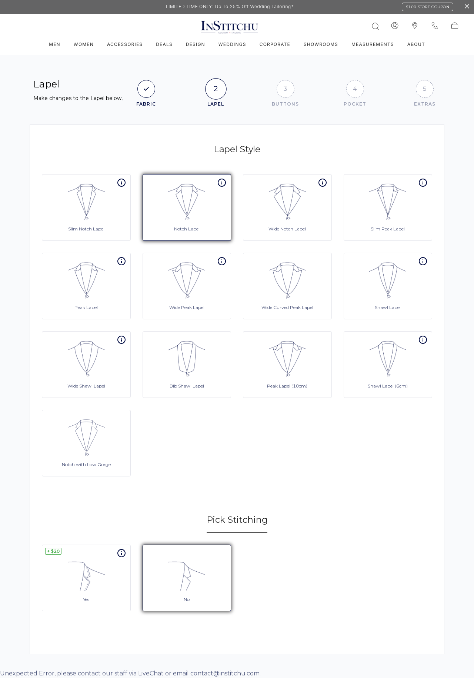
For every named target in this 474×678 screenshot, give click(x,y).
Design (195, 44)
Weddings (232, 44)
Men (54, 44)
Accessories (125, 44)
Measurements (372, 44)
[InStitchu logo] (414, 26)
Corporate (275, 44)
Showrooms (321, 44)
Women (84, 44)
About (416, 44)
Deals (164, 44)
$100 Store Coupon (427, 6)
